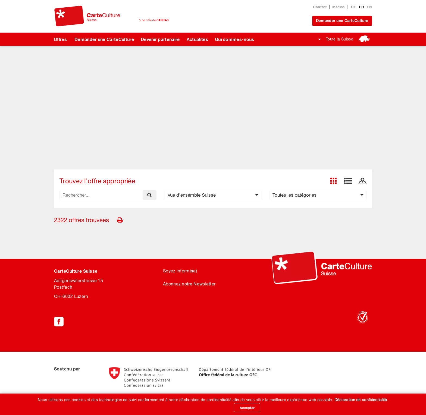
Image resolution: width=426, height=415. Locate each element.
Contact (320, 7)
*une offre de (153, 20)
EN (369, 7)
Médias (338, 7)
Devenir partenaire (160, 39)
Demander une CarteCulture (342, 20)
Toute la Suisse (339, 39)
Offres (60, 39)
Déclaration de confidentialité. (361, 400)
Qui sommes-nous (234, 39)
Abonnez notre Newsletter (189, 283)
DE (354, 7)
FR (362, 7)
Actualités (197, 39)
